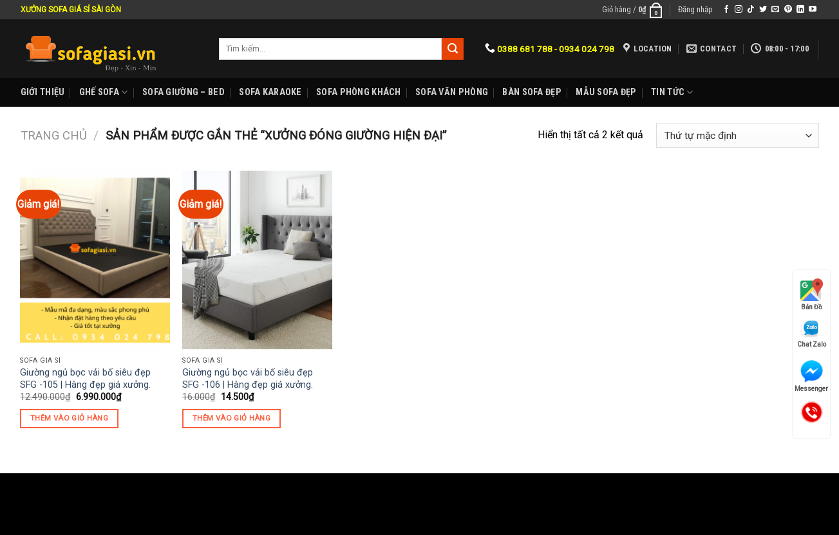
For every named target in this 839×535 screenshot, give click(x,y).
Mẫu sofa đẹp (606, 92)
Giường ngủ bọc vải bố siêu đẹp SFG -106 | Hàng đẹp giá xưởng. (247, 378)
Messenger (811, 376)
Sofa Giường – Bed (183, 92)
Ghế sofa (103, 92)
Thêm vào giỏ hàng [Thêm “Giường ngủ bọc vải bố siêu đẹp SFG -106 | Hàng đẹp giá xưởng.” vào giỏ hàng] (231, 417)
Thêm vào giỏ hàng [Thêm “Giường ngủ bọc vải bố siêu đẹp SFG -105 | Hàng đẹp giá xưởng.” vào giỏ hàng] (69, 417)
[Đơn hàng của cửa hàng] (737, 135)
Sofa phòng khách (358, 92)
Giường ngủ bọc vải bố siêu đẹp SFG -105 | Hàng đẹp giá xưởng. (85, 378)
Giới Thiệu (43, 92)
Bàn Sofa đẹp (531, 92)
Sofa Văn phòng (451, 92)
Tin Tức (672, 92)
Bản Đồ (811, 294)
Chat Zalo (811, 333)
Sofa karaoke (270, 92)
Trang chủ (54, 135)
